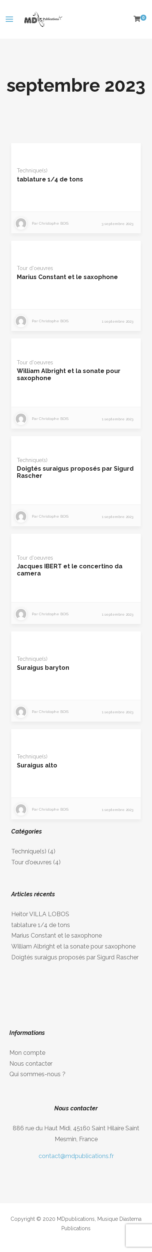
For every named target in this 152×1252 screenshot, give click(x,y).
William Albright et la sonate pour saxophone (73, 946)
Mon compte (27, 1052)
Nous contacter (30, 1063)
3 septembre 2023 (117, 224)
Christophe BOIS (54, 223)
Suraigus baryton (43, 667)
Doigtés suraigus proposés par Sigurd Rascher (75, 957)
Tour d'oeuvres (35, 268)
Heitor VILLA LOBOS (40, 914)
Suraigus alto (37, 765)
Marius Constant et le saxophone (67, 277)
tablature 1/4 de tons (50, 179)
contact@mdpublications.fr (76, 1156)
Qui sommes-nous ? (37, 1074)
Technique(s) (32, 171)
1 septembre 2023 (117, 321)
